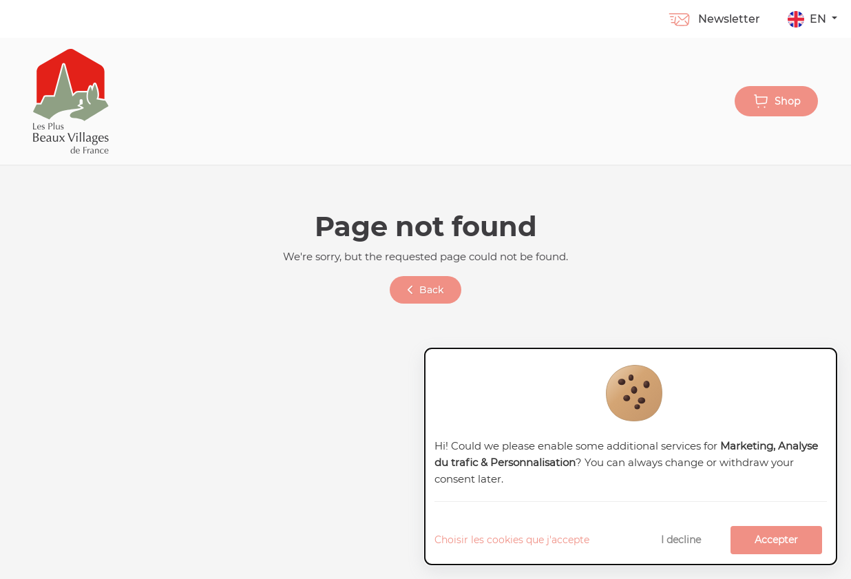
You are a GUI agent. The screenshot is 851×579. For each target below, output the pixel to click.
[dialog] (630, 457)
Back (426, 290)
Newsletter (713, 19)
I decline (681, 540)
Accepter (776, 540)
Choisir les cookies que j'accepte (511, 540)
